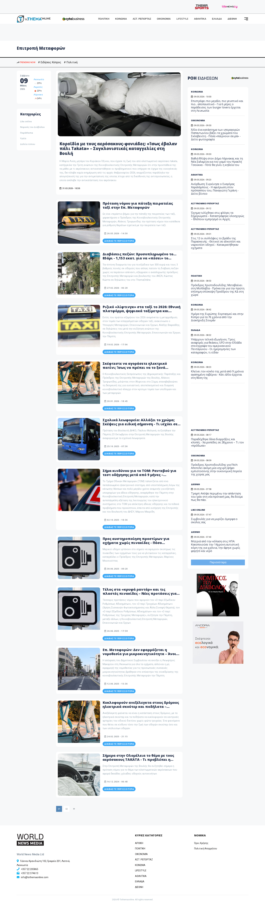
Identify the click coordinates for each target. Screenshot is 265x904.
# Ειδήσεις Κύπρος (49, 62)
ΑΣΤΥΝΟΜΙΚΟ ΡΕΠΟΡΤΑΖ (205, 203)
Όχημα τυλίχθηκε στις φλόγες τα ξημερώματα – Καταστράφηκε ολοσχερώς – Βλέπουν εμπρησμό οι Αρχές (217, 216)
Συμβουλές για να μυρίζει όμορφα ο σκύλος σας (214, 520)
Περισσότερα (218, 562)
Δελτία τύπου (27, 144)
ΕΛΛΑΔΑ (217, 18)
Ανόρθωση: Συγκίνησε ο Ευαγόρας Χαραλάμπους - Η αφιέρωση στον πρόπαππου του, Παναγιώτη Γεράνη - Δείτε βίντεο (215, 189)
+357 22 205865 (29, 869)
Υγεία (23, 138)
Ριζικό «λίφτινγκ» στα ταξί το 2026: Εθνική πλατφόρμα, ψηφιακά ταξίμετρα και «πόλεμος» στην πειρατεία (141, 311)
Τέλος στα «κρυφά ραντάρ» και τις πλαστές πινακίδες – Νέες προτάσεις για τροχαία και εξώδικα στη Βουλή (140, 593)
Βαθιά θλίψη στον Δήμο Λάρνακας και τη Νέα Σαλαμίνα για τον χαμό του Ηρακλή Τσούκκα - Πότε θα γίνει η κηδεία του (217, 162)
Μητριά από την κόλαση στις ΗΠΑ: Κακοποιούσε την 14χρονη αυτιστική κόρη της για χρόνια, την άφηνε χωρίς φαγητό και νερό (215, 546)
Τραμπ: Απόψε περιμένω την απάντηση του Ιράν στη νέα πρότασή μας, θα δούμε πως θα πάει (217, 497)
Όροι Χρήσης (201, 843)
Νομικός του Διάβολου (32, 127)
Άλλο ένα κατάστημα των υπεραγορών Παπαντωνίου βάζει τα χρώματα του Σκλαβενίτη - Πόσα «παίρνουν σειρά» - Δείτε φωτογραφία (216, 134)
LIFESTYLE (182, 18)
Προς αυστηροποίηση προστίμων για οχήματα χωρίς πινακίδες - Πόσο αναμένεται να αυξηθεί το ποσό (136, 542)
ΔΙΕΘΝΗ (232, 18)
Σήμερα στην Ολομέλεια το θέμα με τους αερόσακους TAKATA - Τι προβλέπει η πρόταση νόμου (138, 759)
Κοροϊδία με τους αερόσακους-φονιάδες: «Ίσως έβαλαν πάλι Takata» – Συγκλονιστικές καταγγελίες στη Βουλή (118, 148)
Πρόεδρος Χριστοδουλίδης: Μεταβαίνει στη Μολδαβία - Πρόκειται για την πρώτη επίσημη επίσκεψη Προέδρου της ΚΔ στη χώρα (217, 290)
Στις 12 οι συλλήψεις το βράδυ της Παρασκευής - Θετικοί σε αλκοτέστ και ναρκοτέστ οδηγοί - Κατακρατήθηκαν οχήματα (215, 243)
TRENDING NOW (26, 62)
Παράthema (26, 132)
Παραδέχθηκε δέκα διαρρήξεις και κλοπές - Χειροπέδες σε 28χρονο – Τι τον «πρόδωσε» (217, 442)
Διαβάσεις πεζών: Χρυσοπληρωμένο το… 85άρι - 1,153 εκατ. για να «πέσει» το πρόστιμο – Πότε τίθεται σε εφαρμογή (139, 258)
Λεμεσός (38, 87)
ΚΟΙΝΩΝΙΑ (121, 18)
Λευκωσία (39, 79)
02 (66, 809)
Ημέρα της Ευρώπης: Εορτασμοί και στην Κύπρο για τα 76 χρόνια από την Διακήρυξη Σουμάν (217, 317)
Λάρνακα (38, 94)
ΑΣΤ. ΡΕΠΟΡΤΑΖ (142, 18)
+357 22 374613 (29, 873)
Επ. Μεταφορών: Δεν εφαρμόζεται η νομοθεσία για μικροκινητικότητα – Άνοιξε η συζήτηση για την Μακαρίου (141, 653)
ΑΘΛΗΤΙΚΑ (200, 18)
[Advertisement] (216, 265)
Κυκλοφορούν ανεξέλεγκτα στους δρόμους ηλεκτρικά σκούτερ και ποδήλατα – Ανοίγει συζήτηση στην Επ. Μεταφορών (141, 706)
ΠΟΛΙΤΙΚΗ (104, 18)
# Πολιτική (71, 62)
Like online (26, 121)
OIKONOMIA (141, 854)
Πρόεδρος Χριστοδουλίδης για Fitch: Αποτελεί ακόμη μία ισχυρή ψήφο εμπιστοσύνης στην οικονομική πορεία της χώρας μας (216, 469)
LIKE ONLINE (198, 509)
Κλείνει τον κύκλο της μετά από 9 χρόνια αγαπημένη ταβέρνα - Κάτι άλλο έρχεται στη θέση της (217, 374)
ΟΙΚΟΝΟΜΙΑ (164, 18)
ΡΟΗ (203, 78)
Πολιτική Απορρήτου (205, 848)
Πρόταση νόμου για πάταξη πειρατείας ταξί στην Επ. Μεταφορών (138, 205)
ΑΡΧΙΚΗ (139, 843)
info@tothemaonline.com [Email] (34, 877)
